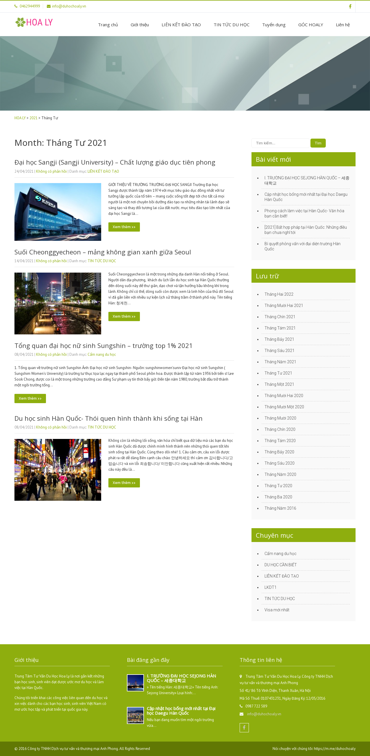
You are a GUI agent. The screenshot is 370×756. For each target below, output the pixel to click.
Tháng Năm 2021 (280, 362)
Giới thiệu (140, 24)
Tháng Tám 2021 (280, 328)
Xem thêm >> (124, 227)
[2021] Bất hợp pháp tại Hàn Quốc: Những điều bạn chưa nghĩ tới (305, 230)
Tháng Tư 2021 (278, 373)
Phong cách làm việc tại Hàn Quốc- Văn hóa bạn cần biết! (304, 213)
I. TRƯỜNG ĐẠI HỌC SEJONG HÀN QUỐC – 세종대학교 (306, 180)
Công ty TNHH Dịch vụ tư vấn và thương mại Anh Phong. (73, 748)
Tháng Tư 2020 (278, 485)
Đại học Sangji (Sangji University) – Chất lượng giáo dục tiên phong (114, 162)
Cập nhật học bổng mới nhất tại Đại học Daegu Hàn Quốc (305, 197)
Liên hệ (343, 24)
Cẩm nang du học (102, 354)
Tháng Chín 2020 (279, 429)
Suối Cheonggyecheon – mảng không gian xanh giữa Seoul (102, 251)
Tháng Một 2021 (279, 384)
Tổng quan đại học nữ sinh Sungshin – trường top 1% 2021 (103, 345)
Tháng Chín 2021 (279, 316)
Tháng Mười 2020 (280, 418)
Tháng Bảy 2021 (279, 339)
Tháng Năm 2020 (280, 474)
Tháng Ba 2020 (278, 497)
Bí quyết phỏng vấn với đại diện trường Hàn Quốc (302, 246)
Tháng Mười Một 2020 (284, 407)
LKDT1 (270, 587)
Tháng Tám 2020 (280, 440)
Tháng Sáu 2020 (279, 463)
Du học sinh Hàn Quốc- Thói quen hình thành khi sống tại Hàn (108, 418)
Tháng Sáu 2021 (279, 350)
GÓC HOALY (310, 24)
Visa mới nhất (276, 610)
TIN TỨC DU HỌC (231, 24)
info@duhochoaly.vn (264, 714)
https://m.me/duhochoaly (335, 748)
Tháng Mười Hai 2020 (283, 395)
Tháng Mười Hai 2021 (283, 305)
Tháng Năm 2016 (280, 508)
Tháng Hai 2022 (278, 294)
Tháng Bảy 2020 (279, 452)
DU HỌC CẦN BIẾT (280, 565)
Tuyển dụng (274, 24)
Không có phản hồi (51, 171)
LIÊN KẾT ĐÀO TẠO (181, 24)
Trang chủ (108, 24)
